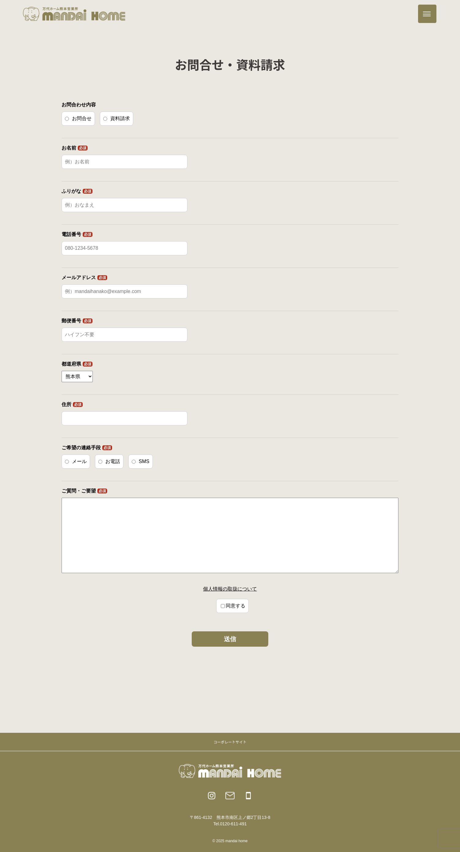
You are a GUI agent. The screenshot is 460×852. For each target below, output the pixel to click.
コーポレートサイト (230, 741)
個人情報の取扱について (230, 588)
